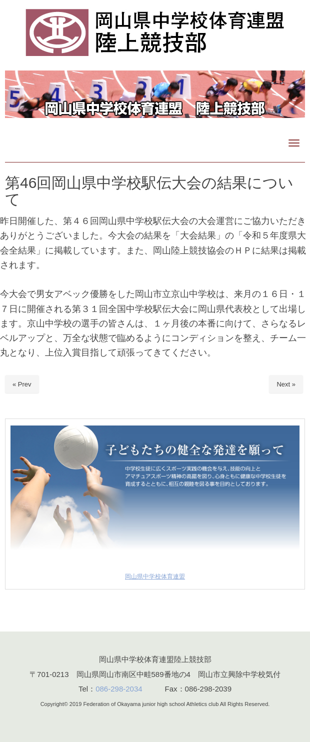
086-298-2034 (119, 688)
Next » (286, 384)
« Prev (22, 384)
